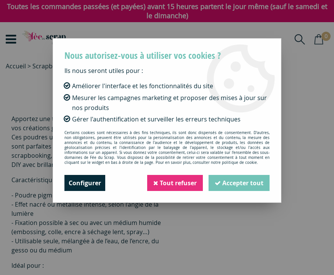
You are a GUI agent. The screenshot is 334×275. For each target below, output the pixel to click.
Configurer (85, 183)
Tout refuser (175, 183)
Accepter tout (239, 183)
